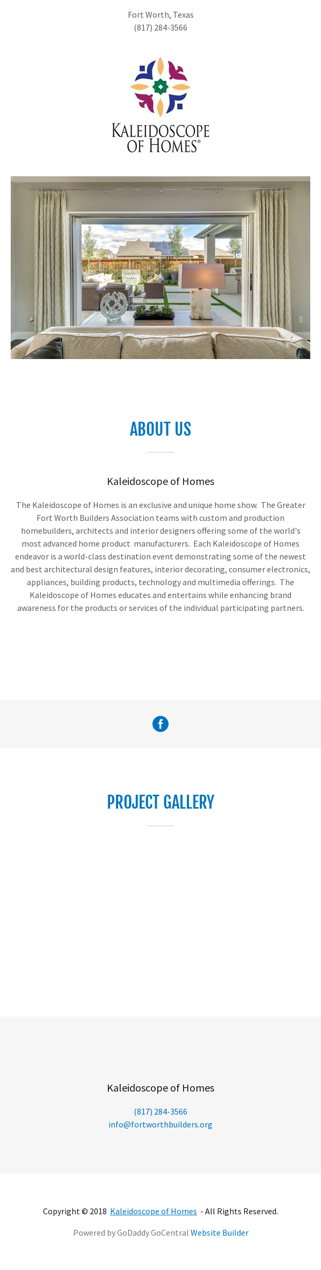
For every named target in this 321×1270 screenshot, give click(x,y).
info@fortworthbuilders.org (160, 1124)
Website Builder (220, 1232)
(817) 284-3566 (160, 27)
